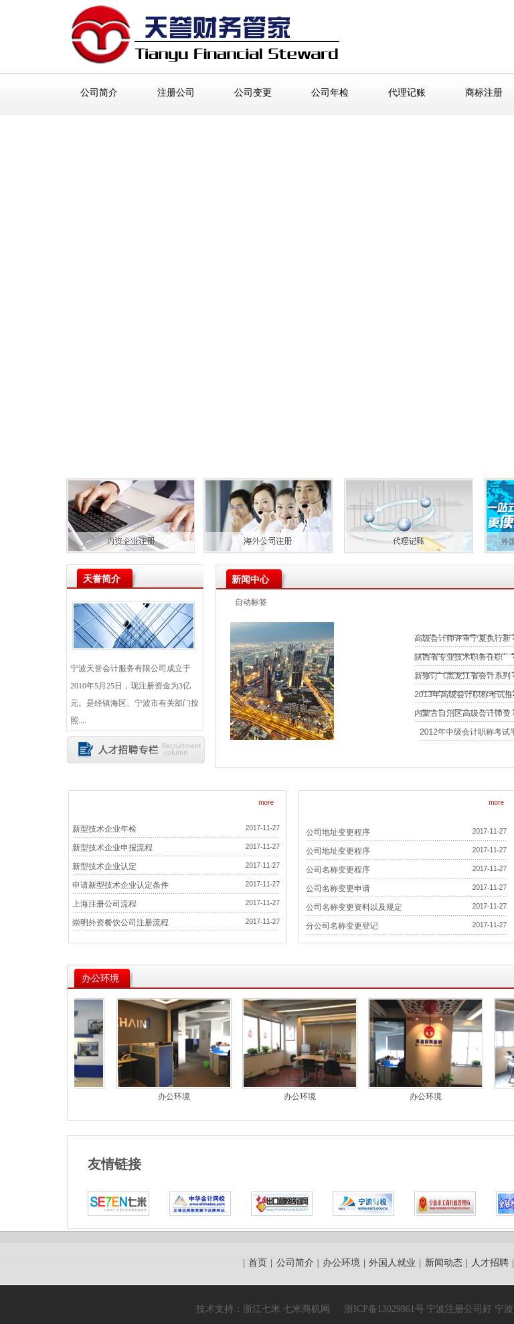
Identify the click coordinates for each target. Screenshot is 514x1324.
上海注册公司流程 (104, 904)
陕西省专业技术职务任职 (458, 657)
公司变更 (253, 92)
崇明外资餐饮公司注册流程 (120, 922)
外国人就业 (392, 1262)
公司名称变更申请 (338, 888)
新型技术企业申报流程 (112, 847)
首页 (257, 1262)
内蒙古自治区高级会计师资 (462, 713)
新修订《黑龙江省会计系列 (462, 675)
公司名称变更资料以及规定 (354, 907)
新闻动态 (443, 1262)
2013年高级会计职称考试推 (463, 694)
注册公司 (176, 92)
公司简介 (99, 92)
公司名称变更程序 (338, 869)
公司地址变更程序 (338, 832)
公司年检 (330, 92)
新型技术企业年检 (104, 829)
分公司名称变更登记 (342, 926)
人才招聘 (490, 1262)
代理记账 (407, 92)
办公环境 (180, 1096)
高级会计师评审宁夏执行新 (462, 638)
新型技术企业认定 (104, 866)
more (266, 802)
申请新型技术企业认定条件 (120, 885)
